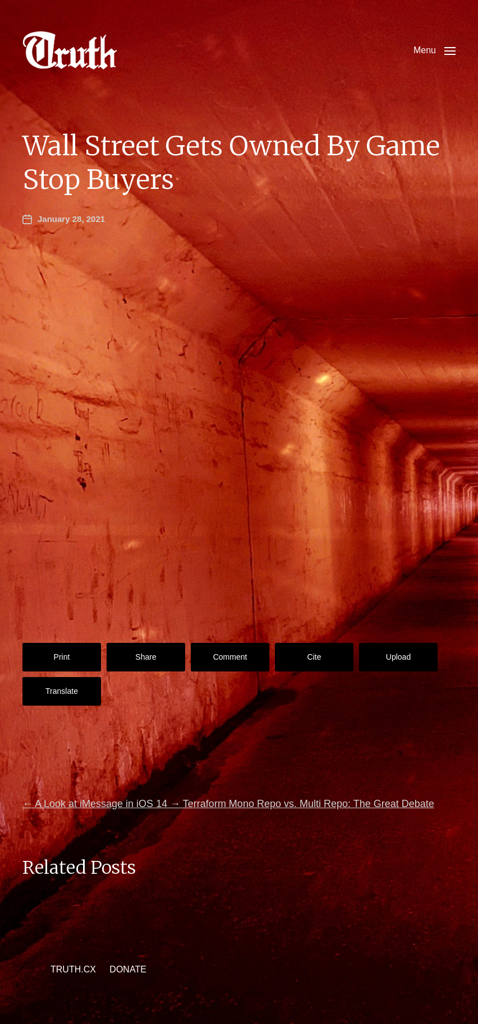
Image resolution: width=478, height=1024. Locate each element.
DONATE (127, 969)
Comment (230, 656)
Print (62, 656)
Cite (314, 656)
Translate (61, 691)
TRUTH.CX (73, 969)
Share (145, 656)
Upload (398, 656)
